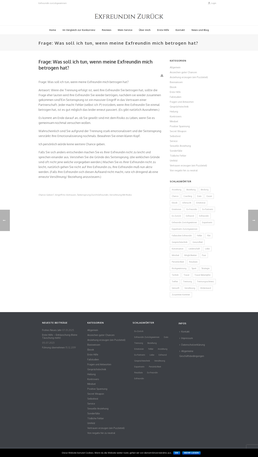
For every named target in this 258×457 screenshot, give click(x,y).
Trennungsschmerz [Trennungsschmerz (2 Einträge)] (205, 281)
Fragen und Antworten (182, 101)
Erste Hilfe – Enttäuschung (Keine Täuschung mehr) (59, 336)
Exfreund (163, 355)
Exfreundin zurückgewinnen (146, 337)
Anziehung (162, 349)
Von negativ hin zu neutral (184, 170)
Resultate (138, 372)
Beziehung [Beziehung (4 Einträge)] (191, 189)
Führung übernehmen (53, 347)
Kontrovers (175, 116)
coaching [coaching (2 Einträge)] (187, 196)
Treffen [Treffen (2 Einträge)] (175, 281)
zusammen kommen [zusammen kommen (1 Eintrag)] (181, 294)
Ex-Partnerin (139, 355)
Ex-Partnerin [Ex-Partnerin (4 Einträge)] (207, 209)
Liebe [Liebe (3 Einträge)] (207, 248)
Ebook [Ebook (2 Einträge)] (174, 203)
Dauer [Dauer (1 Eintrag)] (209, 196)
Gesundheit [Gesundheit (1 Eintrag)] (198, 242)
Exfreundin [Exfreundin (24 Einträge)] (204, 216)
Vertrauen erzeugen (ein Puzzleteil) (188, 165)
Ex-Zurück (138, 331)
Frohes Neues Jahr (52, 330)
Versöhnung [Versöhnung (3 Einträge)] (189, 288)
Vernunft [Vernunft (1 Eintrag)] (175, 288)
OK (176, 453)
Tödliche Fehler (178, 155)
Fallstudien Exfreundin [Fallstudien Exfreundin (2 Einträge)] (182, 235)
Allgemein (175, 67)
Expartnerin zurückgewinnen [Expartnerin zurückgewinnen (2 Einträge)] (184, 229)
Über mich (145, 30)
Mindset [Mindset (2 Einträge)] (175, 255)
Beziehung (152, 343)
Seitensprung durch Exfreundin (92, 195)
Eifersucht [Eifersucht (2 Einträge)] (186, 203)
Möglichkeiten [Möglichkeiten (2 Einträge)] (190, 255)
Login (212, 3)
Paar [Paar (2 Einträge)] (204, 255)
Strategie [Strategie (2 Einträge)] (205, 268)
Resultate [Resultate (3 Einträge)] (193, 262)
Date (166, 337)
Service (174, 141)
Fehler (150, 349)
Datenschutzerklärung (192, 344)
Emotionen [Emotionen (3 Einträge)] (176, 209)
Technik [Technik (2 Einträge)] (175, 275)
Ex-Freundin (152, 372)
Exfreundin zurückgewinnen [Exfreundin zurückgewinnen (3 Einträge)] (184, 222)
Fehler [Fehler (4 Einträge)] (199, 235)
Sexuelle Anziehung (180, 145)
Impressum (186, 338)
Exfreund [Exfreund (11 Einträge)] (190, 216)
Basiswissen (176, 82)
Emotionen (139, 349)
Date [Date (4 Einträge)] (199, 196)
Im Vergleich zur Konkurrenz (79, 30)
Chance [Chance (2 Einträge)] (175, 196)
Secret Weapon (178, 131)
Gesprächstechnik (179, 106)
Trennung (138, 343)
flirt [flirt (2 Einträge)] (208, 235)
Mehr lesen (191, 453)
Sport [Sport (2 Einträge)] (194, 268)
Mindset (174, 121)
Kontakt (180, 30)
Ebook (173, 87)
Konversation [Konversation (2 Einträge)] (177, 248)
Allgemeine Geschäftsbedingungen (191, 353)
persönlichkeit (155, 366)
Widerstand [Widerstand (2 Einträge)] (205, 288)
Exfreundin (139, 378)
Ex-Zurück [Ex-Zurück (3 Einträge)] (176, 216)
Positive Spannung (180, 126)
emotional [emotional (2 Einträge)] (200, 203)
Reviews (106, 30)
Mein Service (125, 30)
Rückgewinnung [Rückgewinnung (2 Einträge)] (179, 268)
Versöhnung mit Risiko (120, 195)
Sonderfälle (176, 150)
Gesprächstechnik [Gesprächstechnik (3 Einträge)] (179, 242)
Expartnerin (139, 366)
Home (52, 30)
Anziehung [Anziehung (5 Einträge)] (176, 189)
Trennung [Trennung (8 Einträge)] (187, 281)
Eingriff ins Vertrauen (65, 195)
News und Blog (200, 30)
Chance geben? (46, 195)
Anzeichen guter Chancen (183, 72)
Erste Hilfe (163, 30)
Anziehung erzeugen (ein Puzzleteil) (189, 77)
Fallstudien (175, 97)
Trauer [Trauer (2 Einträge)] (186, 275)
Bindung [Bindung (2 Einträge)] (204, 189)
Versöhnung (159, 361)
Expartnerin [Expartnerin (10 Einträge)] (207, 222)
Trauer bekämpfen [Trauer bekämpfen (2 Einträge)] (202, 275)
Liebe (152, 355)
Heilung (174, 111)
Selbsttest (175, 136)
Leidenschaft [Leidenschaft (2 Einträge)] (194, 248)
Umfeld (173, 160)
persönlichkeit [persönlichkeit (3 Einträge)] (178, 262)
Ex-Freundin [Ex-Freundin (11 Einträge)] (191, 209)
